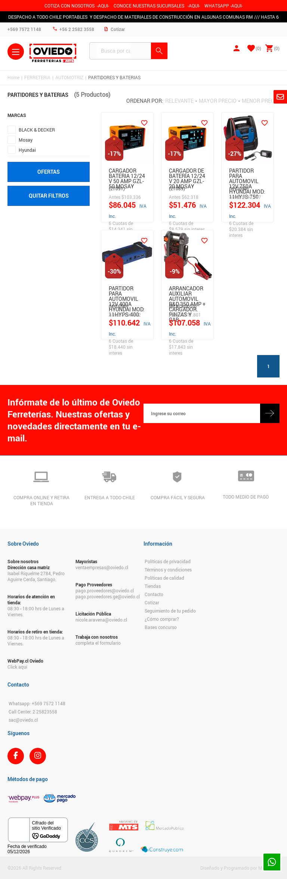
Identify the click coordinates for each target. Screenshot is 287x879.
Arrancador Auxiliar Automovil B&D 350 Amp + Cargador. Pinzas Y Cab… (187, 292)
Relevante (179, 100)
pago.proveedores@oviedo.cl (104, 590)
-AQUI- (103, 6)
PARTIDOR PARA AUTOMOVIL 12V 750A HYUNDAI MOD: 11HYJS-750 (247, 175)
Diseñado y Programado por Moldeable (240, 868)
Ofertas (48, 171)
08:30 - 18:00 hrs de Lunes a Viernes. (35, 611)
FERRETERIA (37, 77)
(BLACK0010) (183, 306)
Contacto (154, 594)
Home (13, 77)
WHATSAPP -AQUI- (223, 6)
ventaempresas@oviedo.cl (101, 567)
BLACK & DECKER (37, 130)
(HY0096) (118, 306)
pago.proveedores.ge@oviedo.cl (105, 596)
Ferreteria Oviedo (53, 53)
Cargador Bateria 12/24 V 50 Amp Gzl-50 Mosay (127, 175)
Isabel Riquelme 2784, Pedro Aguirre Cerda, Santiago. (36, 576)
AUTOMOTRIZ (69, 77)
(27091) (117, 188)
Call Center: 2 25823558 (33, 712)
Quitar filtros (49, 195)
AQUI (194, 6)
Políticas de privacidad (168, 561)
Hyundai (27, 150)
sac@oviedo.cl (23, 720)
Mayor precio (218, 100)
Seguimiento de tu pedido (170, 611)
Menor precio (261, 100)
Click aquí (17, 667)
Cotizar (152, 602)
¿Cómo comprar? (162, 619)
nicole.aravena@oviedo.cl (101, 620)
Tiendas (153, 586)
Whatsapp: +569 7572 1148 (37, 703)
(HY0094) (239, 188)
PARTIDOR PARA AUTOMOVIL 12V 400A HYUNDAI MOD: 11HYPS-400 (127, 292)
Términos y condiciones (168, 570)
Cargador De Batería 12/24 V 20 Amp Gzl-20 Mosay (187, 175)
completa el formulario (98, 643)
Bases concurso (161, 627)
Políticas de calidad (164, 578)
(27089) (177, 188)
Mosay (26, 140)
